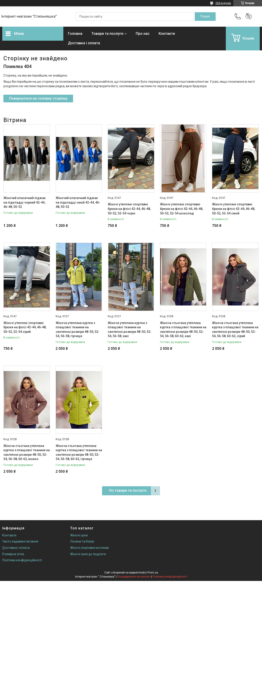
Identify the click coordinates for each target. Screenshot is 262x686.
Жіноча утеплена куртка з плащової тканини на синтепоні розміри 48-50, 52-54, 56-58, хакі (130, 329)
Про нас (143, 33)
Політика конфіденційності (169, 576)
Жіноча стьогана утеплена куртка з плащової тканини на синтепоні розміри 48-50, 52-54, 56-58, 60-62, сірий (235, 329)
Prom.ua (153, 572)
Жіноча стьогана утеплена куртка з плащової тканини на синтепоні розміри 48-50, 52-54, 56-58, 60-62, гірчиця (79, 452)
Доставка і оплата (84, 43)
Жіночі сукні (79, 535)
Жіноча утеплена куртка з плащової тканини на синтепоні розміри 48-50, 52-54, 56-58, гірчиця (78, 329)
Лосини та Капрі (82, 541)
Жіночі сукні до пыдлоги (88, 554)
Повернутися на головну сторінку (38, 98)
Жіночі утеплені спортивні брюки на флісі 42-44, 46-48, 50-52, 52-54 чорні (129, 208)
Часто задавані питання (20, 541)
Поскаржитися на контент (133, 576)
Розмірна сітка (13, 554)
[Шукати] (205, 16)
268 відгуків (223, 3)
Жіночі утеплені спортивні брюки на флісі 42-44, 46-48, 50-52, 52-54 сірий (24, 327)
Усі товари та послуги (127, 490)
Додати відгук (248, 16)
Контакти (167, 33)
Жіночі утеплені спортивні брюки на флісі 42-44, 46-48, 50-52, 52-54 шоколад (181, 208)
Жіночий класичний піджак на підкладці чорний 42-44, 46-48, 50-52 (24, 202)
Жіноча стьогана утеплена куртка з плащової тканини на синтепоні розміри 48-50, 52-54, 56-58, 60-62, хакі (183, 329)
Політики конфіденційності (22, 560)
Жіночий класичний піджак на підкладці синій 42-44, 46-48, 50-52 (78, 202)
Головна (75, 33)
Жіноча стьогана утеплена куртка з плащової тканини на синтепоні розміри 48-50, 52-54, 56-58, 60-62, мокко (26, 452)
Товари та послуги (107, 33)
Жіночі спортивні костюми (89, 548)
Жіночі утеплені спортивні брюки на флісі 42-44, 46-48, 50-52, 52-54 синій (233, 208)
